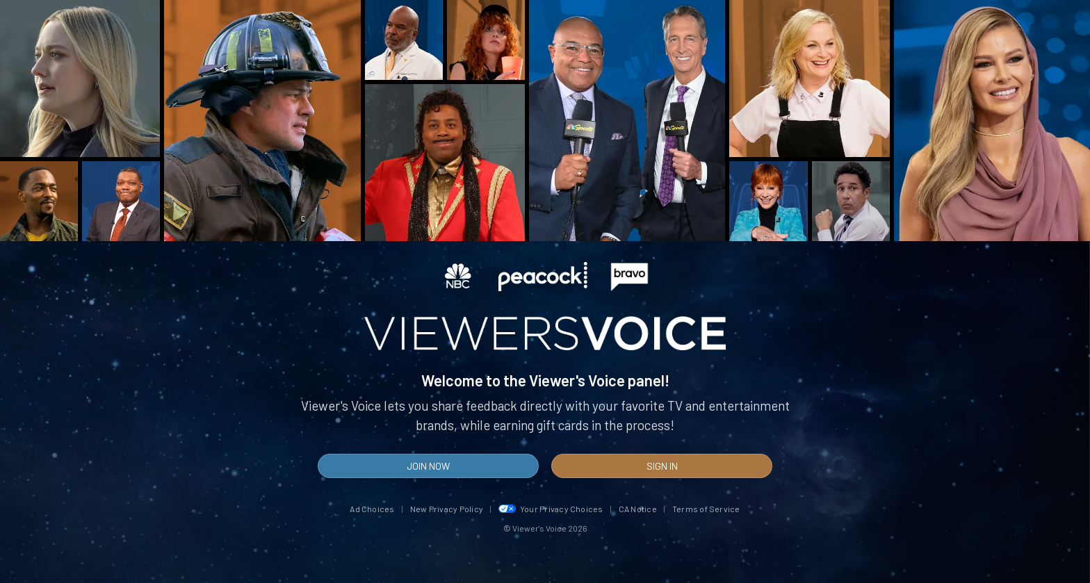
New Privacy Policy (446, 509)
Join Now (428, 466)
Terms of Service (706, 509)
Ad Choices (372, 509)
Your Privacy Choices (550, 509)
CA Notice (638, 509)
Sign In (662, 466)
